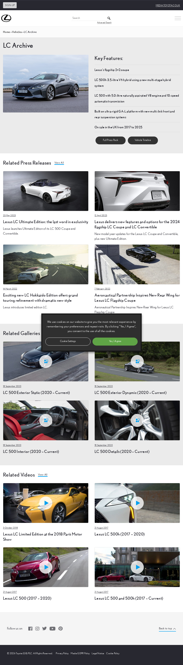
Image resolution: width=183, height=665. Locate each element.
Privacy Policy (62, 653)
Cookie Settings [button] (68, 341)
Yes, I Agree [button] (115, 341)
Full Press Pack (110, 140)
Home (6, 31)
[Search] (91, 18)
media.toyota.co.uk (168, 5)
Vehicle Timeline (143, 140)
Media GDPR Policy (80, 653)
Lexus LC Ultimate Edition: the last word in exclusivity (45, 221)
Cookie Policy (112, 653)
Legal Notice (98, 653)
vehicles (17, 31)
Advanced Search (104, 23)
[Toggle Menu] (178, 18)
